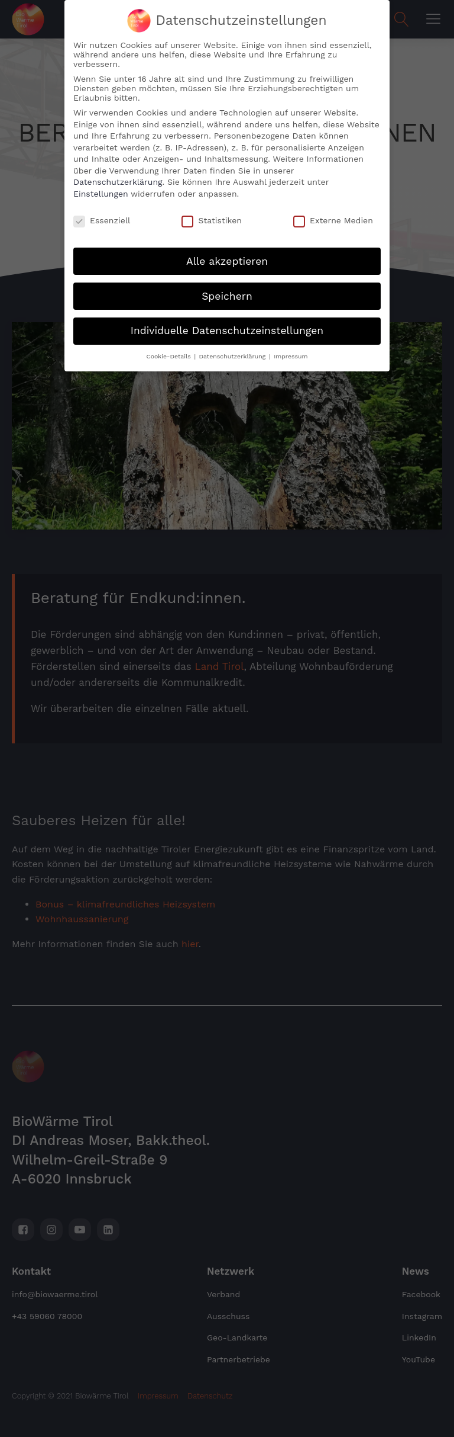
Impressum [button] (290, 342)
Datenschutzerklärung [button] (233, 342)
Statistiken (211, 205)
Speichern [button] (227, 281)
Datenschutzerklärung (118, 167)
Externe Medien (333, 205)
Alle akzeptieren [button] (227, 246)
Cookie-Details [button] (169, 342)
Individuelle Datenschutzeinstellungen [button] (227, 316)
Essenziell (101, 205)
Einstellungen (100, 179)
